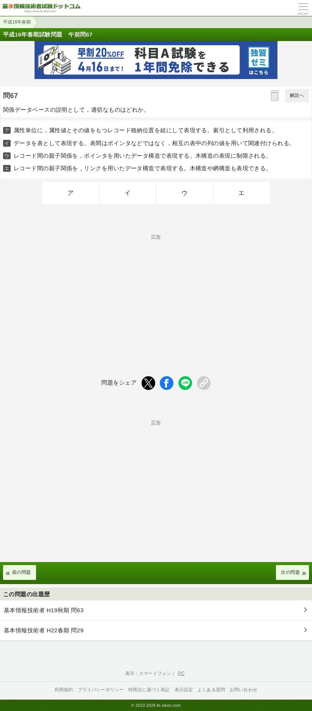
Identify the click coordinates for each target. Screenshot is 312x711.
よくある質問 (211, 689)
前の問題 (21, 572)
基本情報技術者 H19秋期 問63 (44, 610)
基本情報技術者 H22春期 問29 (44, 630)
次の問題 (290, 572)
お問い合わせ (243, 689)
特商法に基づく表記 (149, 689)
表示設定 (184, 689)
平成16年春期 (17, 22)
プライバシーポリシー (101, 689)
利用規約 (64, 689)
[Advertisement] (156, 292)
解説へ (297, 95)
